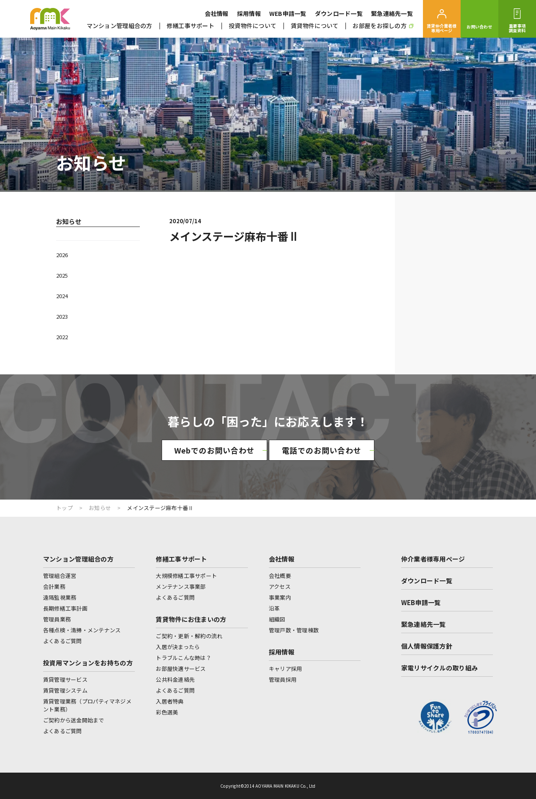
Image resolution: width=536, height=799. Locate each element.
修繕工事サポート (190, 25)
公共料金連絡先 (175, 679)
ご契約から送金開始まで (73, 720)
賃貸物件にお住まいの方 (191, 619)
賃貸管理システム (65, 690)
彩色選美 (167, 712)
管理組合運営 (60, 576)
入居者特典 (169, 701)
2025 (62, 275)
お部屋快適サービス (181, 669)
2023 (62, 316)
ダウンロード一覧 (339, 13)
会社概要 (280, 576)
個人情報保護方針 (426, 646)
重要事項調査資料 (517, 28)
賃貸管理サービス (65, 679)
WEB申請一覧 (288, 13)
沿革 (274, 608)
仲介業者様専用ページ (433, 558)
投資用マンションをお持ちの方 (88, 662)
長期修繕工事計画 (65, 608)
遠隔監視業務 (60, 597)
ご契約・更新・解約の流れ (189, 636)
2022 (62, 337)
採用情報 (249, 13)
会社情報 (217, 13)
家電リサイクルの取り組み (439, 667)
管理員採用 (282, 679)
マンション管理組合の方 (119, 25)
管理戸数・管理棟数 (294, 630)
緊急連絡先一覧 (392, 13)
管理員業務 (57, 619)
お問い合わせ (479, 26)
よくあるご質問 (62, 641)
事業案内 (280, 597)
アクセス (280, 586)
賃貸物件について (314, 25)
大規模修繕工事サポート (186, 576)
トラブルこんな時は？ (183, 658)
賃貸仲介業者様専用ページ (441, 28)
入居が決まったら (178, 647)
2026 (62, 255)
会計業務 (54, 586)
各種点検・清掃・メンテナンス (82, 630)
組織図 (277, 619)
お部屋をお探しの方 (383, 25)
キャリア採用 (285, 669)
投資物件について (252, 25)
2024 (62, 296)
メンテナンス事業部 (181, 586)
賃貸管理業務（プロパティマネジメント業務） (87, 705)
